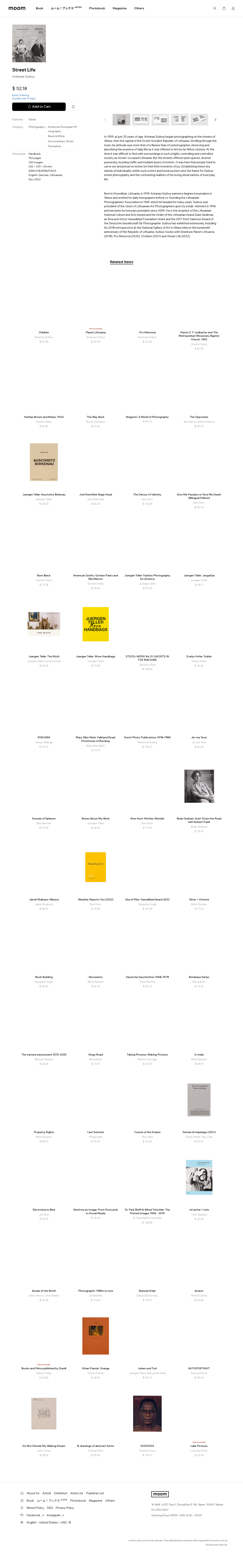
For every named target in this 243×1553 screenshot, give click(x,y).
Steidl (32, 119)
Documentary (56, 141)
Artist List (76, 1493)
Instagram (55, 1515)
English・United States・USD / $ (49, 1522)
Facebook (35, 1515)
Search (215, 8)
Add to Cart (39, 106)
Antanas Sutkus (23, 76)
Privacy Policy (65, 1508)
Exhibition (60, 1493)
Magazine (120, 8)
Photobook (97, 8)
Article (47, 1493)
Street (69, 141)
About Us (33, 1493)
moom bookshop (17, 8)
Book (39, 8)
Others (139, 8)
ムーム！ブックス (66, 8)
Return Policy (35, 1508)
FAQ (50, 1508)
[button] (215, 119)
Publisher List (95, 1493)
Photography (36, 127)
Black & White (56, 136)
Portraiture (54, 146)
